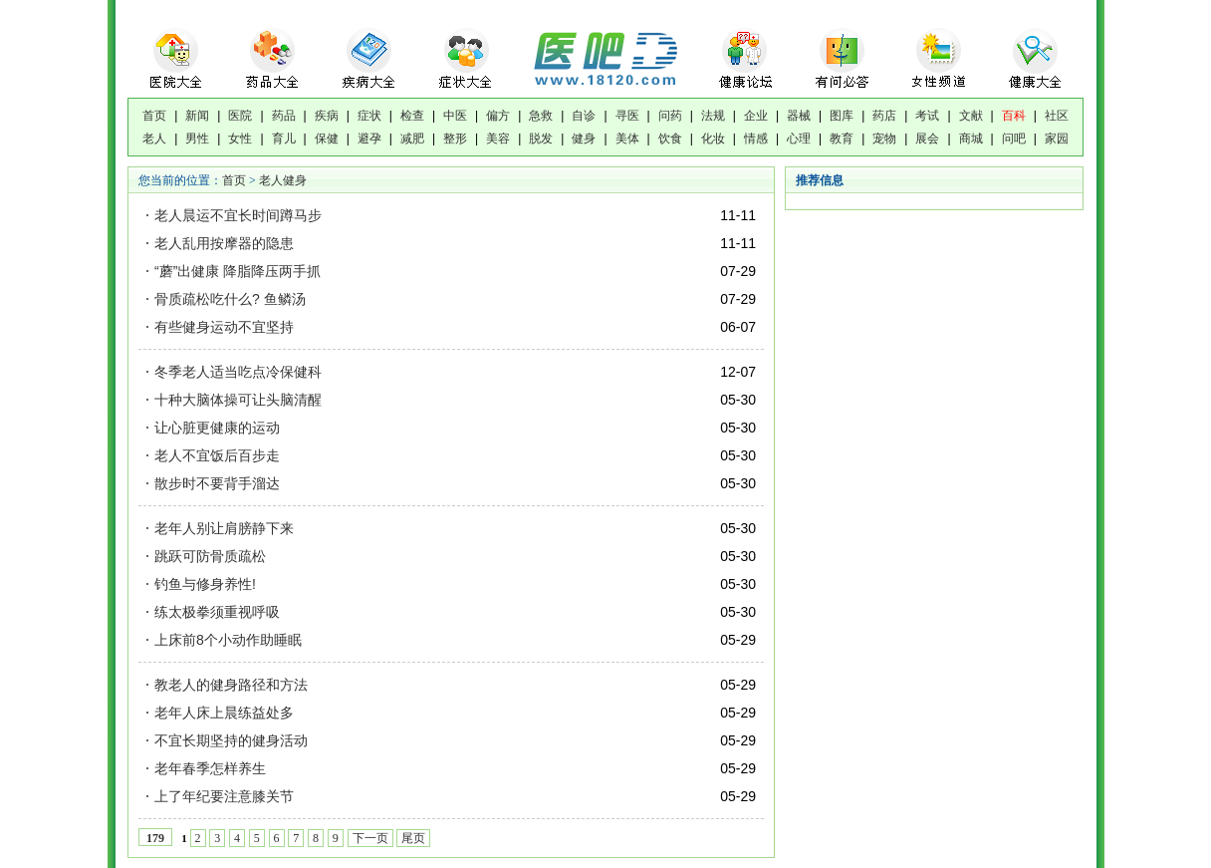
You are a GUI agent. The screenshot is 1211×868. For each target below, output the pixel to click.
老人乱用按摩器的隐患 (224, 243)
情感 (756, 138)
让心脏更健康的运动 (217, 427)
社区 (1057, 116)
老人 (154, 138)
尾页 (413, 838)
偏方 (498, 116)
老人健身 (283, 180)
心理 (799, 138)
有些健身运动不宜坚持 (224, 327)
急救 (541, 116)
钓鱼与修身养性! (205, 584)
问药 (670, 116)
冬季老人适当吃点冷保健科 (238, 372)
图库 (841, 116)
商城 (971, 138)
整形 (455, 138)
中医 (455, 116)
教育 (841, 138)
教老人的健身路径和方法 (231, 685)
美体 (627, 138)
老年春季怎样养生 (210, 768)
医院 (240, 116)
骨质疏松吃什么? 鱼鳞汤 (230, 299)
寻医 (627, 116)
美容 (498, 138)
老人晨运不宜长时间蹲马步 (238, 215)
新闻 (197, 116)
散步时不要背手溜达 (217, 483)
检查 (412, 116)
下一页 (370, 838)
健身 (584, 138)
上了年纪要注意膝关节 (224, 796)
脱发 (541, 138)
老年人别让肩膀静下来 (224, 528)
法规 (713, 116)
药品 (284, 116)
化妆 (713, 138)
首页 (154, 116)
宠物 (884, 138)
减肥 (412, 138)
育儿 (284, 138)
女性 (240, 138)
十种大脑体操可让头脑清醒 (238, 400)
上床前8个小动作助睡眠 (228, 640)
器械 (799, 116)
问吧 (1014, 138)
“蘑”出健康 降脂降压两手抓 (237, 271)
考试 (927, 116)
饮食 (670, 138)
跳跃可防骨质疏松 (210, 556)
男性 (197, 138)
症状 (369, 116)
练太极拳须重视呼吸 (217, 612)
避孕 (369, 138)
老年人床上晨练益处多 (224, 713)
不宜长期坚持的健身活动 (231, 740)
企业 (756, 116)
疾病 (327, 116)
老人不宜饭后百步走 (217, 455)
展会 (927, 138)
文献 (971, 116)
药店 (884, 116)
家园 (1057, 138)
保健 (327, 138)
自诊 (584, 116)
